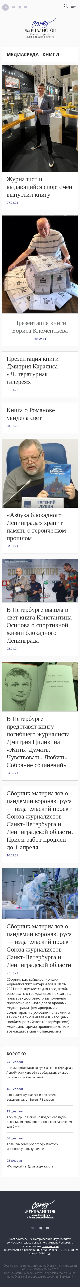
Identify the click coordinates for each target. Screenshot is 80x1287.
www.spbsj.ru (50, 1246)
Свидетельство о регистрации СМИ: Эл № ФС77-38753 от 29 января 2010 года (40, 1251)
